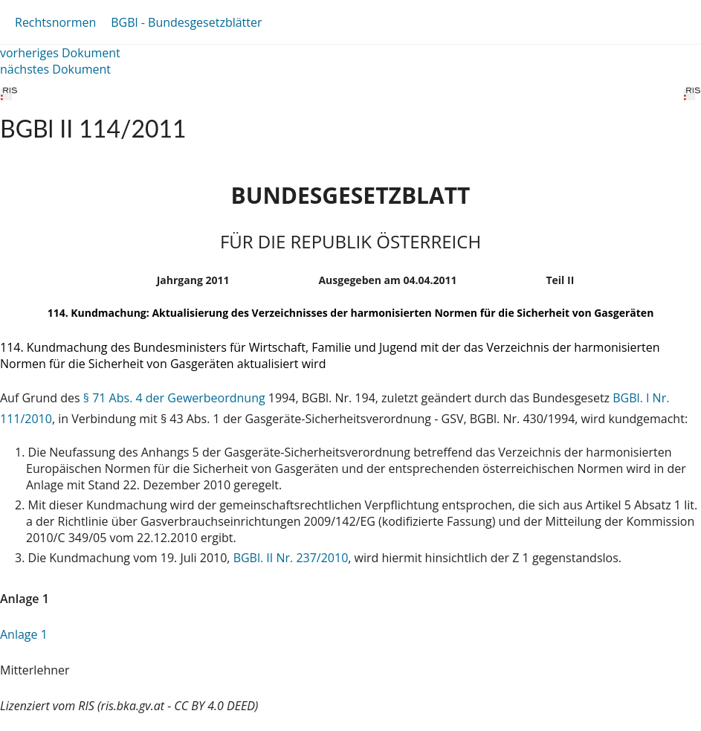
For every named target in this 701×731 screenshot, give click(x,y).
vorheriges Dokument (60, 53)
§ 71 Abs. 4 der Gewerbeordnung (174, 398)
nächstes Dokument (55, 69)
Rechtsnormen (55, 22)
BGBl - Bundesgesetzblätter (186, 22)
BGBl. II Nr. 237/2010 (291, 558)
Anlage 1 (24, 634)
